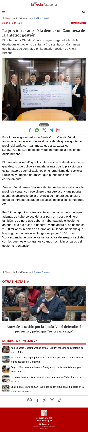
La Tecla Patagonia (22, 18)
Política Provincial (42, 18)
